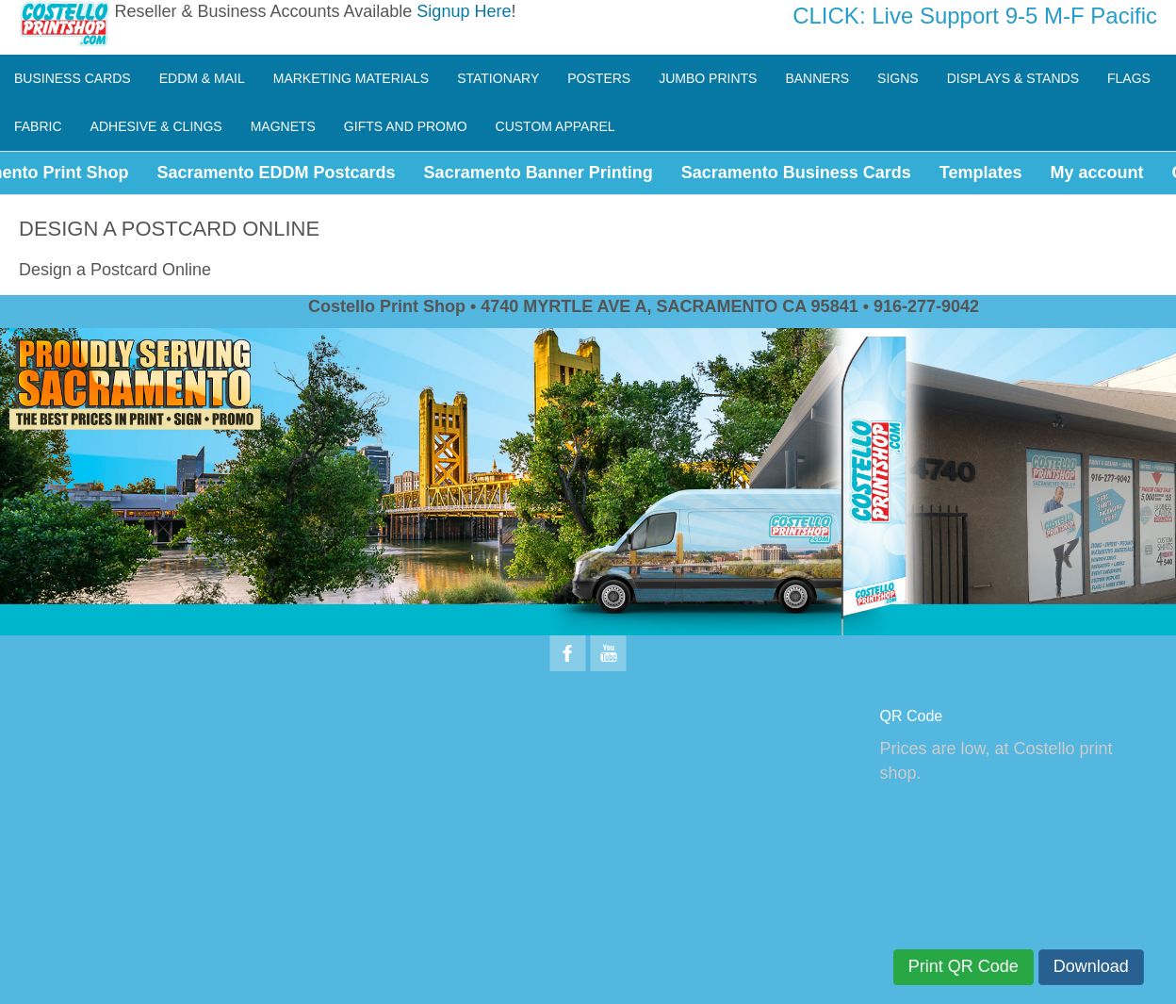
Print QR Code (963, 966)
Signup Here (463, 11)
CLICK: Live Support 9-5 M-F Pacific (974, 15)
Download (1091, 966)
